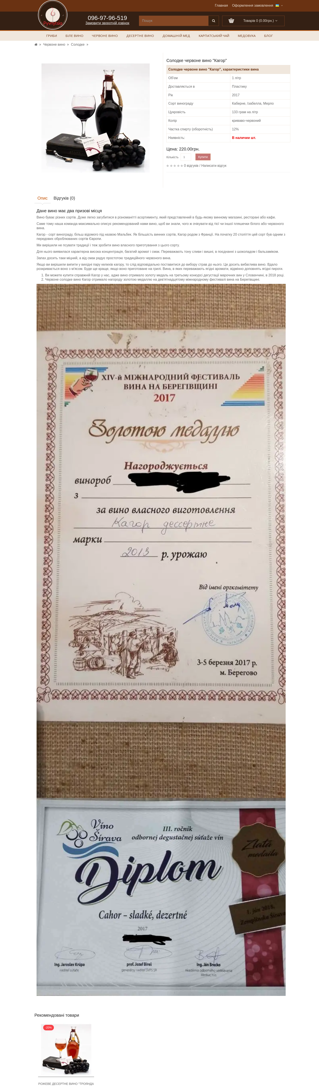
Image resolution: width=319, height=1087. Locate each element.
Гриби (51, 36)
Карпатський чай (214, 36)
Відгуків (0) (64, 198)
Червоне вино (105, 36)
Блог (268, 36)
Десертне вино (140, 36)
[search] (173, 21)
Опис (42, 198)
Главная (221, 5)
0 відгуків (191, 165)
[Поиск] (213, 21)
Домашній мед (176, 36)
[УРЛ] (35, 44)
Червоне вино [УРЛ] (54, 44)
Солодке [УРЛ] (78, 44)
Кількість (172, 157)
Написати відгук (213, 165)
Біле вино (74, 36)
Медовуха (246, 36)
